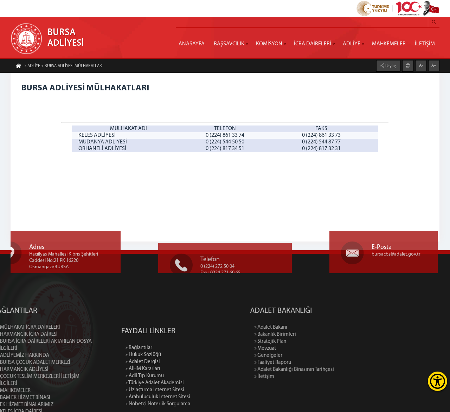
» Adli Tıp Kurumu (145, 404)
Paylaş (390, 66)
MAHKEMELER (389, 44)
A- (421, 65)
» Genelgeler (299, 355)
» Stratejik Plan (301, 341)
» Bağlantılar (139, 376)
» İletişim (295, 376)
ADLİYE (351, 44)
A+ (433, 65)
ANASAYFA (192, 44)
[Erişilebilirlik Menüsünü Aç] (437, 381)
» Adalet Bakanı (301, 327)
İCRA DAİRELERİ (312, 44)
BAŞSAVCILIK (229, 44)
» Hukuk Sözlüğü (143, 383)
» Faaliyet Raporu (303, 362)
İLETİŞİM (425, 44)
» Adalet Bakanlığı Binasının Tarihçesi (325, 369)
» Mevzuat (296, 348)
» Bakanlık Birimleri (306, 334)
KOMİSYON (269, 44)
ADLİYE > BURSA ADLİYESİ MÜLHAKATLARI (63, 66)
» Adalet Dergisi (143, 390)
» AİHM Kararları (143, 397)
